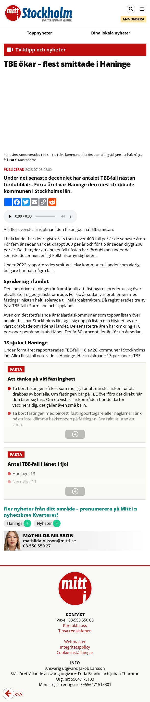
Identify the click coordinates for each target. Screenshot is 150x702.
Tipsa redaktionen (75, 631)
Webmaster (75, 641)
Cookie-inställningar (75, 652)
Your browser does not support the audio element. (40, 216)
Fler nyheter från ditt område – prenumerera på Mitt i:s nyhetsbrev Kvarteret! (71, 512)
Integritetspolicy (75, 647)
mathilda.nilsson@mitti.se (49, 540)
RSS (15, 694)
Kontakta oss (75, 625)
